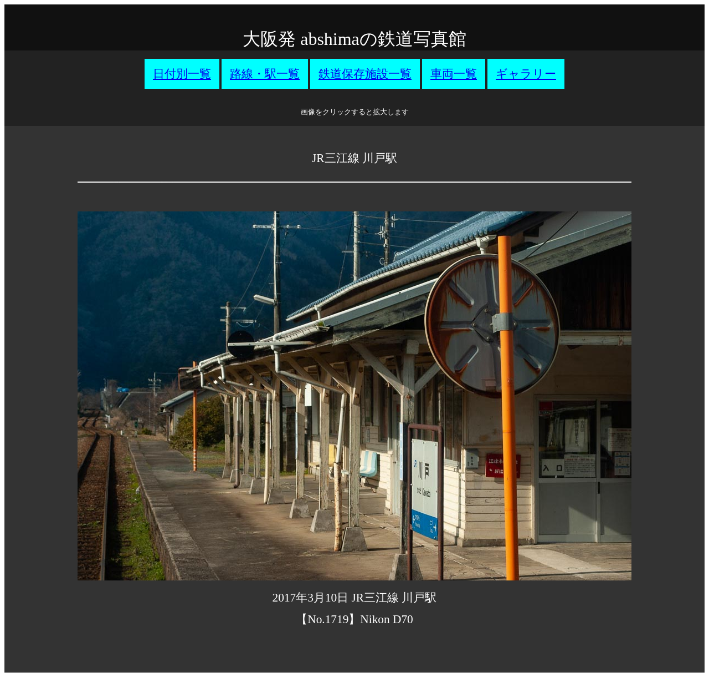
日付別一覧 (182, 73)
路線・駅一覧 (265, 73)
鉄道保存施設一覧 (365, 73)
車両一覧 (453, 73)
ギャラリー (526, 73)
